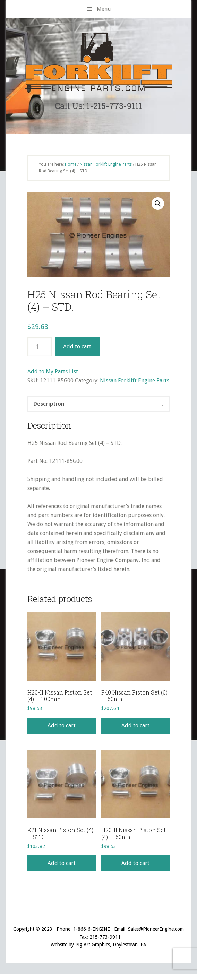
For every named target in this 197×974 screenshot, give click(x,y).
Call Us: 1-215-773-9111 (98, 105)
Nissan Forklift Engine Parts (106, 164)
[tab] (98, 404)
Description (49, 403)
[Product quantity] (39, 346)
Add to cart (77, 346)
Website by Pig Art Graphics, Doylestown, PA (98, 944)
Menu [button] (104, 9)
